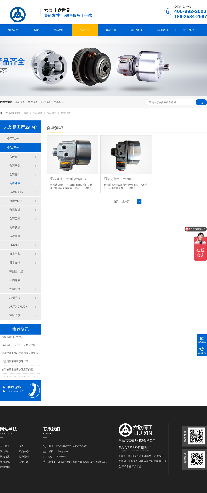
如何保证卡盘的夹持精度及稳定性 (20, 353)
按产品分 (13, 138)
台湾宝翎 (14, 218)
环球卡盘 (14, 315)
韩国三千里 (16, 271)
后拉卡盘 (46, 102)
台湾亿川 (14, 174)
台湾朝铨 (14, 209)
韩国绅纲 (14, 289)
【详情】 (87, 188)
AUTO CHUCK (18, 306)
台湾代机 (14, 227)
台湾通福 (66, 113)
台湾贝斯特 (16, 192)
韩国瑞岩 (14, 280)
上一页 (126, 201)
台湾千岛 (14, 165)
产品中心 (85, 30)
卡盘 (36, 30)
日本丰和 (14, 253)
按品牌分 (52, 113)
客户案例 (136, 30)
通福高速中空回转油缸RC (68, 179)
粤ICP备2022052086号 (139, 456)
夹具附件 (59, 102)
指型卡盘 (33, 102)
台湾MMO (15, 200)
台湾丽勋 (14, 236)
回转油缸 (59, 30)
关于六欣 (188, 30)
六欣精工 (14, 156)
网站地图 (5, 467)
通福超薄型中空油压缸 (119, 179)
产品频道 (38, 113)
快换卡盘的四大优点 (12, 337)
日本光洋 (14, 262)
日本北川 (14, 244)
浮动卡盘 (20, 102)
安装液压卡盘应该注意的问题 (17, 369)
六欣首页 (12, 30)
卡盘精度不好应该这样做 (15, 361)
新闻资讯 (162, 30)
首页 (26, 113)
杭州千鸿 (14, 297)
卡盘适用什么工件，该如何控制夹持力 (22, 345)
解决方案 (110, 30)
